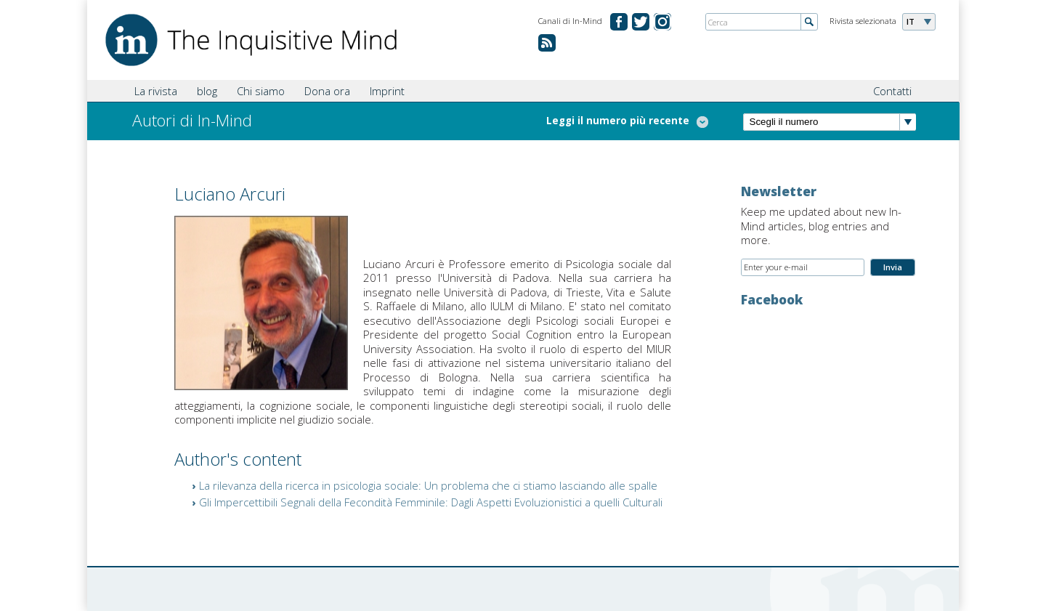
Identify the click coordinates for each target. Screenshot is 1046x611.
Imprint (387, 91)
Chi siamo (261, 91)
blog (207, 91)
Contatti (892, 91)
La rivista (155, 91)
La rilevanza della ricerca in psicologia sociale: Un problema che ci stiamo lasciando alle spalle (428, 485)
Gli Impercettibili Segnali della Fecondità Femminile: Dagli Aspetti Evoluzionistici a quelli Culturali (430, 502)
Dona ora (327, 91)
